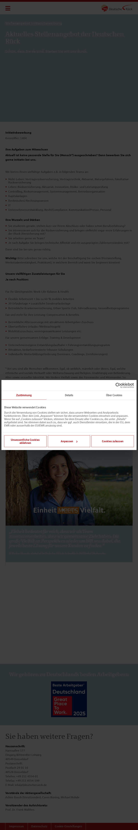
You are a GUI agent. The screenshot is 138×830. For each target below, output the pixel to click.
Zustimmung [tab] (24, 395)
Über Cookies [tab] (114, 395)
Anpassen (69, 441)
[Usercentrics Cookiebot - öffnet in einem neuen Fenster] (118, 385)
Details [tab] (69, 395)
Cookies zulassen (112, 441)
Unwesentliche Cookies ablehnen (25, 441)
